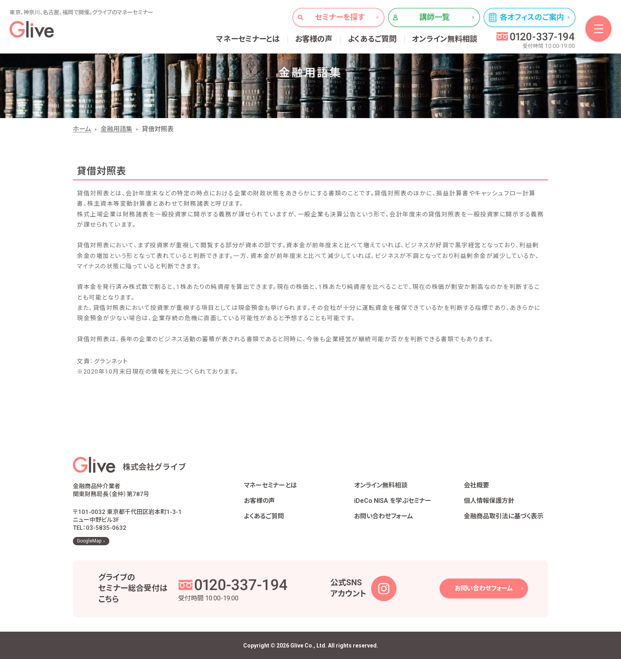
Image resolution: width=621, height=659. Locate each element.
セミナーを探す (339, 17)
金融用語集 (116, 129)
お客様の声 (314, 39)
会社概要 (476, 485)
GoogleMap (89, 541)
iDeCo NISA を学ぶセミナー (392, 500)
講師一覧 (434, 17)
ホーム (82, 129)
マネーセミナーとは (248, 39)
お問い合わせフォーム (383, 516)
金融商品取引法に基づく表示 (503, 516)
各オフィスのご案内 (532, 17)
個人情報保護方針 (489, 500)
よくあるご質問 (372, 39)
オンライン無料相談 (445, 39)
